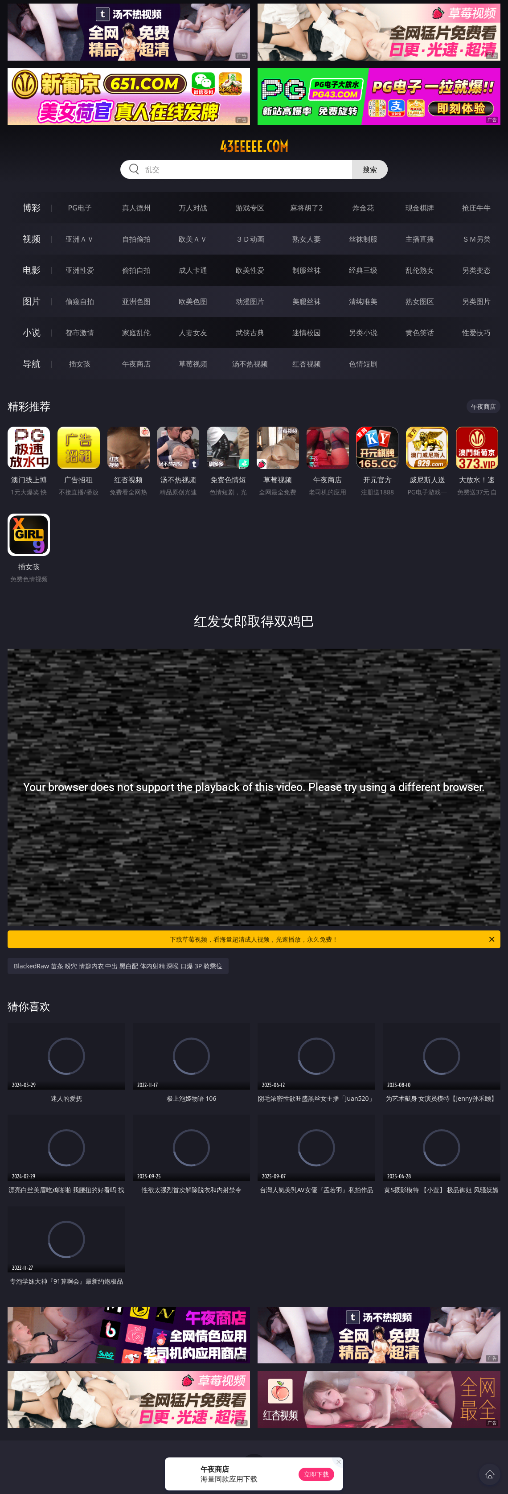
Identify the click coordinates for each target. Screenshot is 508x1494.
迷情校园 (306, 332)
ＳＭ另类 (476, 239)
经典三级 (363, 270)
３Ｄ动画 (250, 239)
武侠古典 (250, 332)
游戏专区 (250, 208)
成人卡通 (193, 270)
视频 (32, 239)
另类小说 (363, 332)
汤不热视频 (250, 364)
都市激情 (80, 332)
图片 (32, 301)
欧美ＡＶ (193, 239)
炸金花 (363, 208)
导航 (32, 364)
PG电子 (79, 208)
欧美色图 (193, 301)
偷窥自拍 (80, 301)
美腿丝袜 (306, 301)
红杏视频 (306, 364)
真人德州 (136, 208)
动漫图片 (250, 301)
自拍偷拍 (136, 239)
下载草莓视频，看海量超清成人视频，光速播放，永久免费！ (333, 939)
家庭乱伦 (136, 332)
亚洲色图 (136, 301)
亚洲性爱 (80, 270)
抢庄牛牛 (476, 208)
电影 (32, 270)
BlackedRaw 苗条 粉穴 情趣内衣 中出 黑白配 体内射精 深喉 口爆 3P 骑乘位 (118, 966)
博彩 (32, 208)
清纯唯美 (363, 301)
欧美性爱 (250, 270)
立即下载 (316, 1474)
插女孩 (79, 364)
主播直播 (420, 239)
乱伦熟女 (420, 270)
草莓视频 (193, 364)
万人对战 (193, 208)
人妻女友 (193, 332)
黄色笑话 (420, 332)
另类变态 (476, 270)
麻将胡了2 (306, 208)
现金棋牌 (420, 208)
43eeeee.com (254, 147)
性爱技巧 (476, 332)
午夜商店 (136, 364)
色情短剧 (363, 364)
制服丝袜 (306, 270)
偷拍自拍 (136, 270)
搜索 (370, 169)
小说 (32, 332)
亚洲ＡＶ (80, 239)
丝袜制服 (363, 239)
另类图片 (476, 301)
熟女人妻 (306, 239)
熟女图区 (420, 301)
